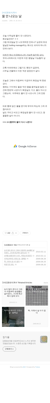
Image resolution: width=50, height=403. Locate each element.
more (46, 316)
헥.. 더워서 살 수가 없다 (12, 295)
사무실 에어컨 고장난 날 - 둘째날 (15, 292)
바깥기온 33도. (9, 298)
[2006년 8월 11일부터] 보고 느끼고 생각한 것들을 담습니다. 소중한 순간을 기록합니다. (19, 375)
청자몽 (6, 370)
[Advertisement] (25, 48)
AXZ (24, 400)
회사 (15, 278)
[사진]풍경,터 (8, 278)
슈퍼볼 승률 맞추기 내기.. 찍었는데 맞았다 (18, 289)
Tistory (37, 400)
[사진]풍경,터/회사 (9, 12)
